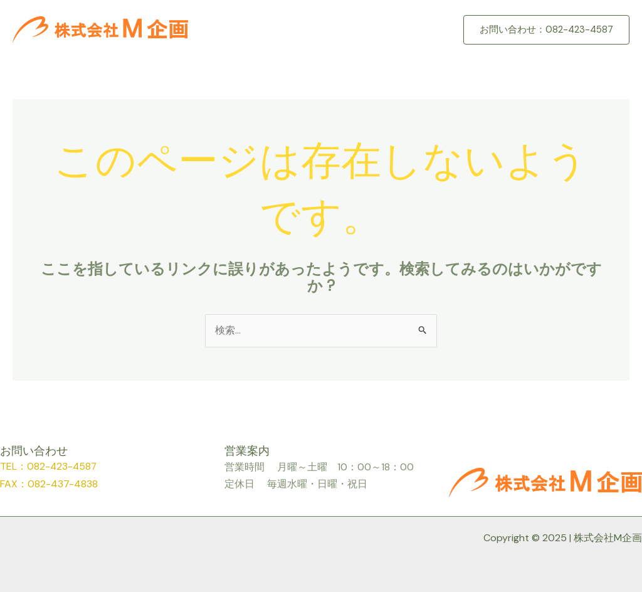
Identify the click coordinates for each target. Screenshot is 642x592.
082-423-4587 (62, 466)
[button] (546, 30)
